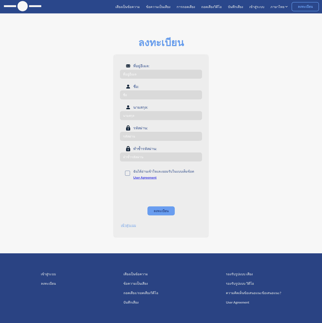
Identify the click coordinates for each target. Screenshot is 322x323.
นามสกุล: (140, 107)
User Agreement (145, 177)
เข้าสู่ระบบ (128, 225)
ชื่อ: (136, 86)
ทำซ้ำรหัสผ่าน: (145, 148)
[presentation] (151, 193)
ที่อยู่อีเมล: (141, 66)
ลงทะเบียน (305, 6)
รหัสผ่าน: (140, 128)
